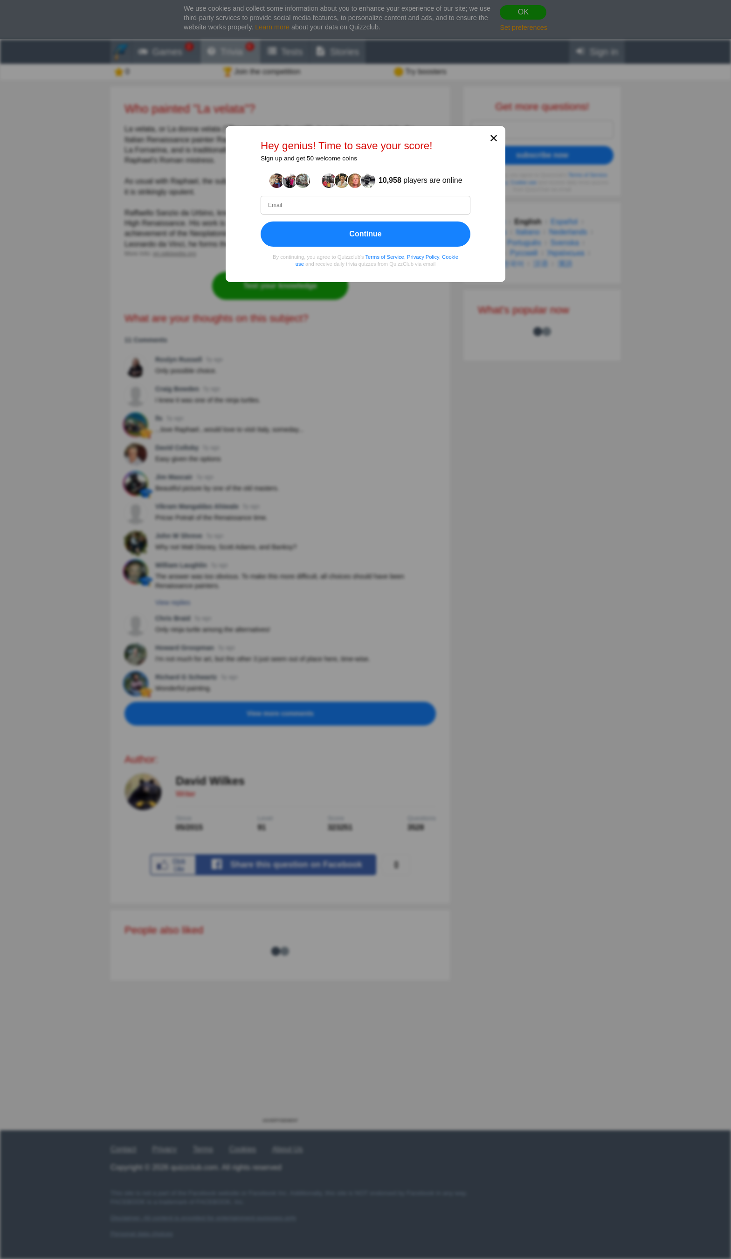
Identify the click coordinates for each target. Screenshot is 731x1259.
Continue (365, 234)
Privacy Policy (423, 257)
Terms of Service (385, 257)
